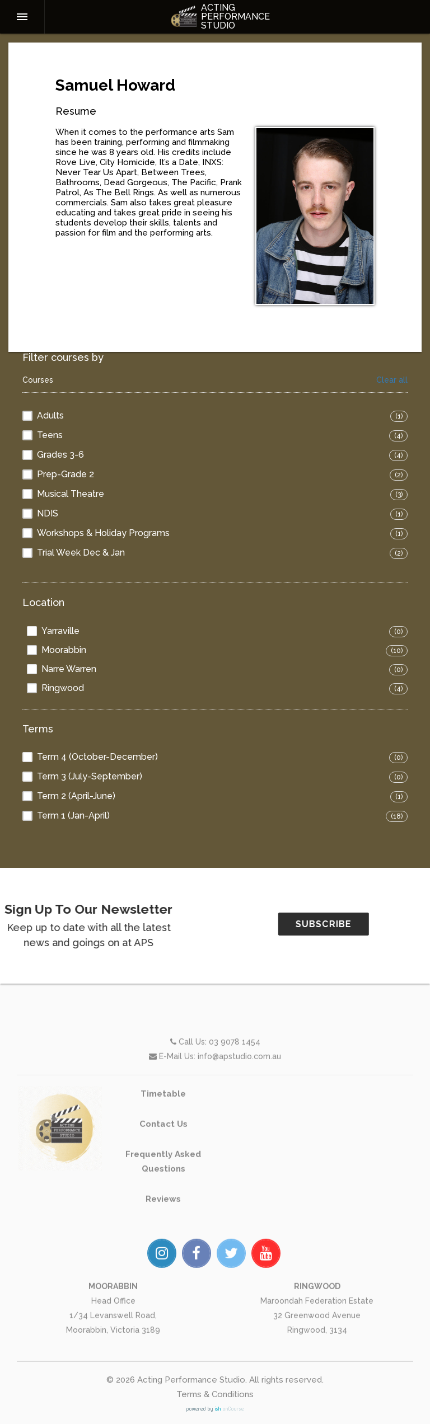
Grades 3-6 (60, 454)
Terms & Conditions (215, 1394)
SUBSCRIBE (362, 924)
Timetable (163, 1132)
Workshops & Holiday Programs (103, 533)
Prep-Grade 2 (65, 474)
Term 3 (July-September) (89, 776)
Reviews (163, 1238)
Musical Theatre (70, 493)
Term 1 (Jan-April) (73, 815)
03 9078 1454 (234, 1080)
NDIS (47, 513)
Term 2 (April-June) (76, 796)
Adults (50, 415)
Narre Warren (68, 669)
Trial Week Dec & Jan (81, 552)
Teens (50, 435)
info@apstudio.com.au (239, 1095)
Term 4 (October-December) (97, 756)
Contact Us (163, 1163)
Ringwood (62, 688)
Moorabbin (63, 650)
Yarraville (60, 631)
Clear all (392, 380)
